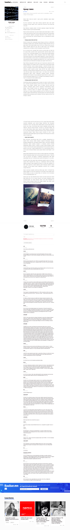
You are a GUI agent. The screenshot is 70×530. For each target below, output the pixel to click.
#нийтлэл (12, 522)
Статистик (45, 2)
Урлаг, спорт (36, 2)
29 (53, 11)
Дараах (52, 7)
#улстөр (38, 523)
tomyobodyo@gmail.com (10, 32)
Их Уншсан (7, 37)
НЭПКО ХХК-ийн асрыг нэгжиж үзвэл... (26, 518)
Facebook (7, 31)
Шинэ (7, 36)
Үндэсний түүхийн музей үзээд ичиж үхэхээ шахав (11, 519)
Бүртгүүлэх (44, 489)
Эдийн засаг (29, 2)
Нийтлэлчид (51, 2)
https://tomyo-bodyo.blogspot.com (8, 28)
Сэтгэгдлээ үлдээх (27, 242)
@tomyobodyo (11, 23)
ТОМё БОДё (25, 11)
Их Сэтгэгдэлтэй (8, 39)
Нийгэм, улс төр (23, 2)
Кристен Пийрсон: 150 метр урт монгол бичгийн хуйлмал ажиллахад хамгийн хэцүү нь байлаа (57, 520)
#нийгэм (7, 522)
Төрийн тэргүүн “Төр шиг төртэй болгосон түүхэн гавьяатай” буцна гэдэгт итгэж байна (42, 519)
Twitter (7, 29)
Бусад (41, 2)
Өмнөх (24, 7)
